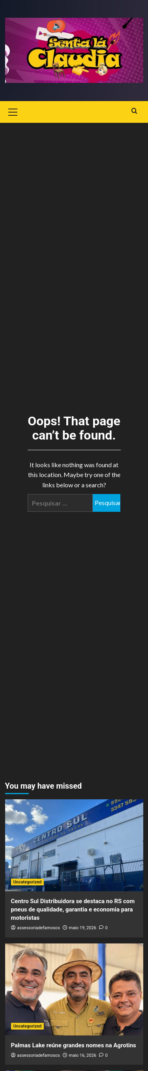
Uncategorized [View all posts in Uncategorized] (27, 882)
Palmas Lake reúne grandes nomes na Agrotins (73, 1045)
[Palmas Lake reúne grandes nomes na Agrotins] (74, 989)
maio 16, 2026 (82, 1055)
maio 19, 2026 (82, 927)
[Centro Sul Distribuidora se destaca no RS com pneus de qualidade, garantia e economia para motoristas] (74, 845)
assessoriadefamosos (38, 927)
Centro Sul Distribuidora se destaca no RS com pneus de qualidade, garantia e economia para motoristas (73, 909)
